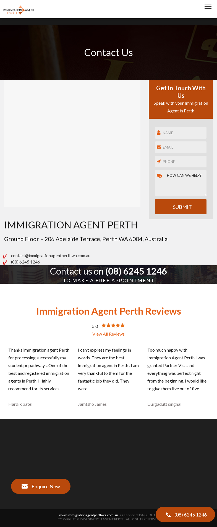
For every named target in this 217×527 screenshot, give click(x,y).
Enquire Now (40, 486)
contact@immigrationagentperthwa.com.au (50, 255)
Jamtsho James (92, 404)
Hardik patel (20, 404)
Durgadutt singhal (164, 404)
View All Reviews (108, 333)
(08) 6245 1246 (25, 261)
